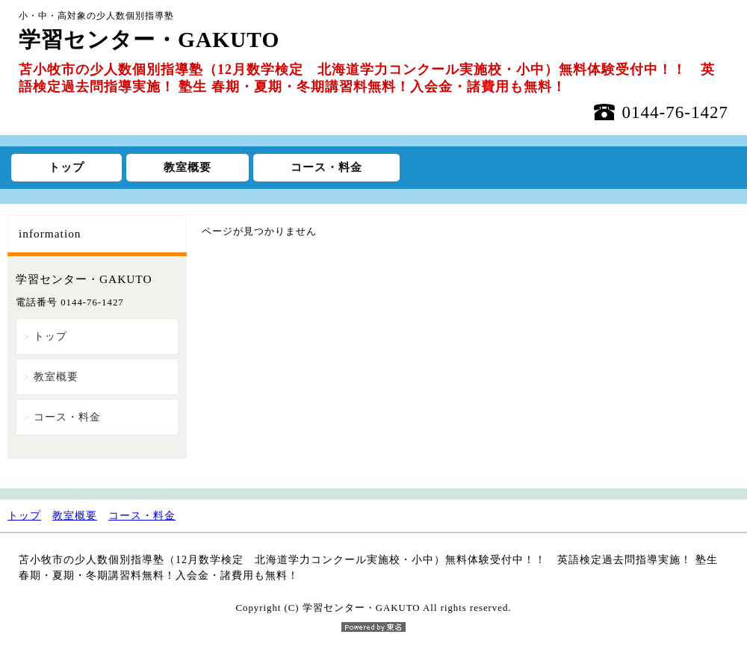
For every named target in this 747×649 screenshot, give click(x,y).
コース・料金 (326, 167)
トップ (66, 167)
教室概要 (187, 167)
